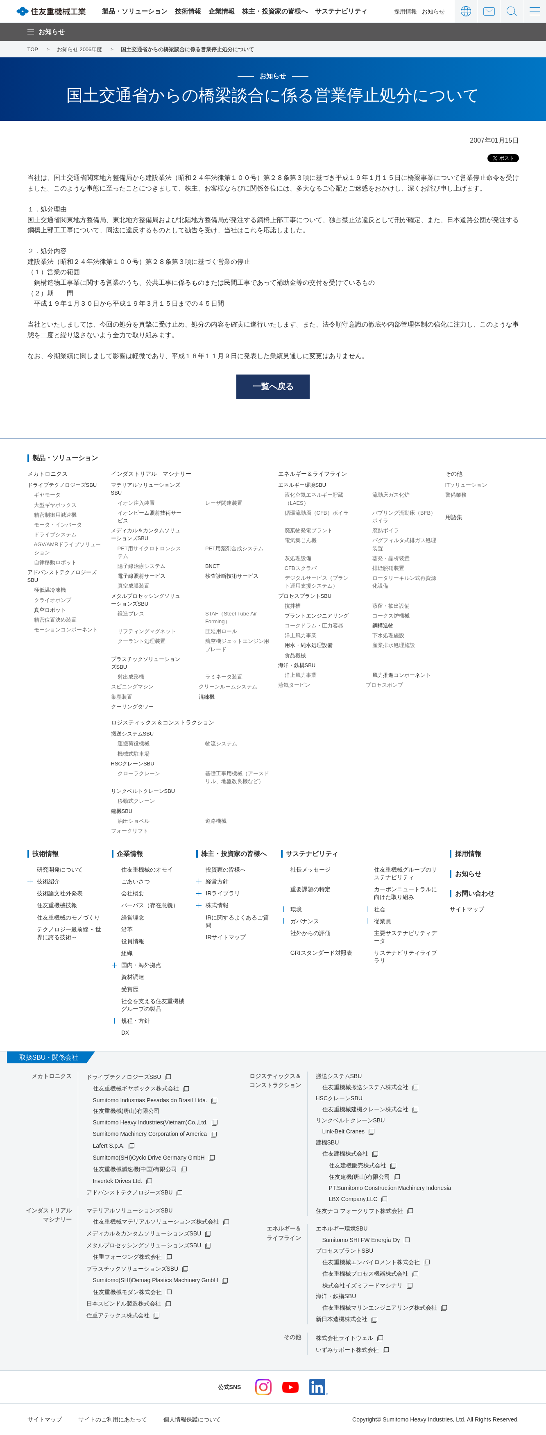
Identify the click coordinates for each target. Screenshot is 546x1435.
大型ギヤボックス (55, 505)
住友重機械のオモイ (147, 869)
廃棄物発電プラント (309, 531)
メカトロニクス (47, 473)
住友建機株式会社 (345, 1153)
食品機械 (295, 655)
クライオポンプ (52, 600)
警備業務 (456, 495)
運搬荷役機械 (134, 744)
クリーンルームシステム (228, 687)
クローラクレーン (139, 773)
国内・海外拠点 (141, 965)
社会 (379, 909)
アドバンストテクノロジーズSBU (129, 1193)
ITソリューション (466, 485)
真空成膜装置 (134, 586)
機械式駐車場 (134, 754)
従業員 (382, 921)
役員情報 (132, 941)
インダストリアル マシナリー (151, 473)
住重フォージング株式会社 (127, 1256)
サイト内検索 (512, 11)
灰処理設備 (298, 558)
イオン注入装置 (136, 503)
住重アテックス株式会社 (118, 1315)
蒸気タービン (294, 685)
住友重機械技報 (57, 905)
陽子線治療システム (141, 566)
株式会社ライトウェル (344, 1338)
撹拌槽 (293, 606)
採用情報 (405, 11)
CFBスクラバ (301, 568)
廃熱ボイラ (385, 531)
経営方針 (217, 881)
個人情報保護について (192, 1420)
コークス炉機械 (391, 616)
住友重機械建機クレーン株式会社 (365, 1109)
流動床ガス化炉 (391, 495)
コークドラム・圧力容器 (314, 625)
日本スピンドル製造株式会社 (123, 1304)
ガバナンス (304, 921)
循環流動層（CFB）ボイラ (317, 513)
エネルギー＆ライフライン (312, 473)
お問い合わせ (489, 11)
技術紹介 (48, 881)
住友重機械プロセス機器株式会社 (365, 1274)
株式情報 (217, 905)
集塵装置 (121, 697)
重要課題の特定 (310, 889)
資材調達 (132, 977)
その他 (453, 473)
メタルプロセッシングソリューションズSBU (144, 1245)
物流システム (221, 744)
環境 (296, 909)
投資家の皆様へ (226, 869)
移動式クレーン (136, 801)
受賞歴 (129, 989)
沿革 (127, 929)
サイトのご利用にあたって (112, 1420)
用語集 (453, 517)
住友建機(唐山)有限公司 (359, 1177)
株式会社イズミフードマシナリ (362, 1285)
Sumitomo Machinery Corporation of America (150, 1134)
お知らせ (433, 11)
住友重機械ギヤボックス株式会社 (136, 1088)
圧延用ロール (221, 632)
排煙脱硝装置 (388, 568)
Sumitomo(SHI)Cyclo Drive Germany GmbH (149, 1157)
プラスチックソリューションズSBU (132, 1268)
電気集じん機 (301, 541)
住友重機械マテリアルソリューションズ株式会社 (156, 1222)
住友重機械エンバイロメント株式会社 (371, 1262)
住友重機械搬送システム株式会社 (365, 1087)
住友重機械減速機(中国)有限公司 (135, 1169)
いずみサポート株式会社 (347, 1349)
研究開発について (60, 869)
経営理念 (132, 917)
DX (125, 1033)
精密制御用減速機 (55, 515)
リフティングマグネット (147, 632)
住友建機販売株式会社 (357, 1165)
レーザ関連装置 (223, 503)
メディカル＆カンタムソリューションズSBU (144, 1233)
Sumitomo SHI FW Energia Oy (361, 1240)
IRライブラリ (223, 893)
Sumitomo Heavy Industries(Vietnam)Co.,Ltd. (150, 1122)
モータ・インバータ (58, 525)
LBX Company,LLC (353, 1199)
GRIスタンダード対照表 (321, 953)
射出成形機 (131, 677)
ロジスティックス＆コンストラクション (162, 722)
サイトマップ (467, 909)
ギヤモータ (47, 495)
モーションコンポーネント (66, 630)
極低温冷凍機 (50, 590)
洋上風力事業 (301, 636)
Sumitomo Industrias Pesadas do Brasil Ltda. (150, 1100)
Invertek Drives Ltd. (118, 1181)
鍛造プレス (131, 614)
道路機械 (216, 821)
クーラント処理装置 (141, 641)
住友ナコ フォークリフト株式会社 (359, 1211)
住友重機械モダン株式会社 (127, 1292)
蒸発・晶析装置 (391, 558)
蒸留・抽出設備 (391, 606)
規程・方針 (135, 1021)
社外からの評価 (310, 933)
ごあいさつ (135, 881)
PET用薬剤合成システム (234, 548)
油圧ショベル (134, 821)
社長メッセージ (310, 869)
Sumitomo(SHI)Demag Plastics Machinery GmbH (155, 1280)
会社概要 (132, 893)
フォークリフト (129, 831)
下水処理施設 (388, 636)
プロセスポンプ (384, 685)
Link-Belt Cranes (343, 1131)
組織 (127, 953)
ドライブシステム (55, 535)
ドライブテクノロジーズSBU (123, 1077)
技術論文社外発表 (60, 893)
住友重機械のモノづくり (68, 917)
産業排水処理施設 (393, 646)
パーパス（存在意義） (150, 905)
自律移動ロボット (55, 562)
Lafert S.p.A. (109, 1145)
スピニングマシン (132, 687)
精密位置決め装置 (55, 620)
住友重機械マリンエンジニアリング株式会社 (379, 1307)
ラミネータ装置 (223, 677)
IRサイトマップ (226, 937)
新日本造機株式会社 (341, 1319)
